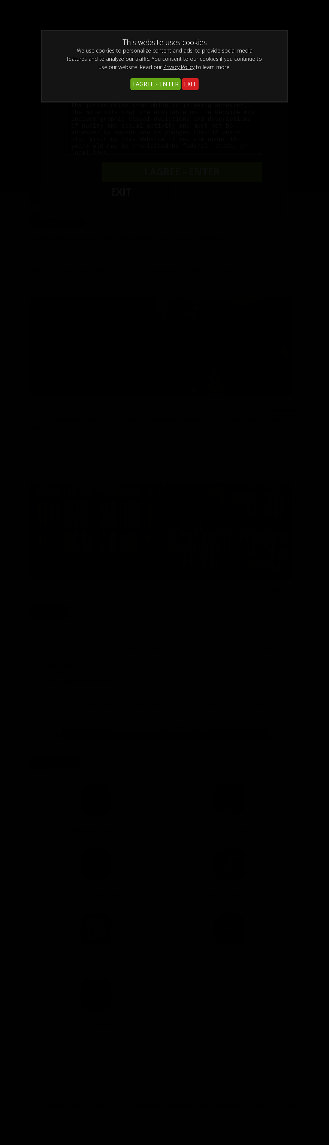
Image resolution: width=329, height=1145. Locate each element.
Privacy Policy (178, 67)
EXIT (190, 84)
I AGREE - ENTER (155, 84)
